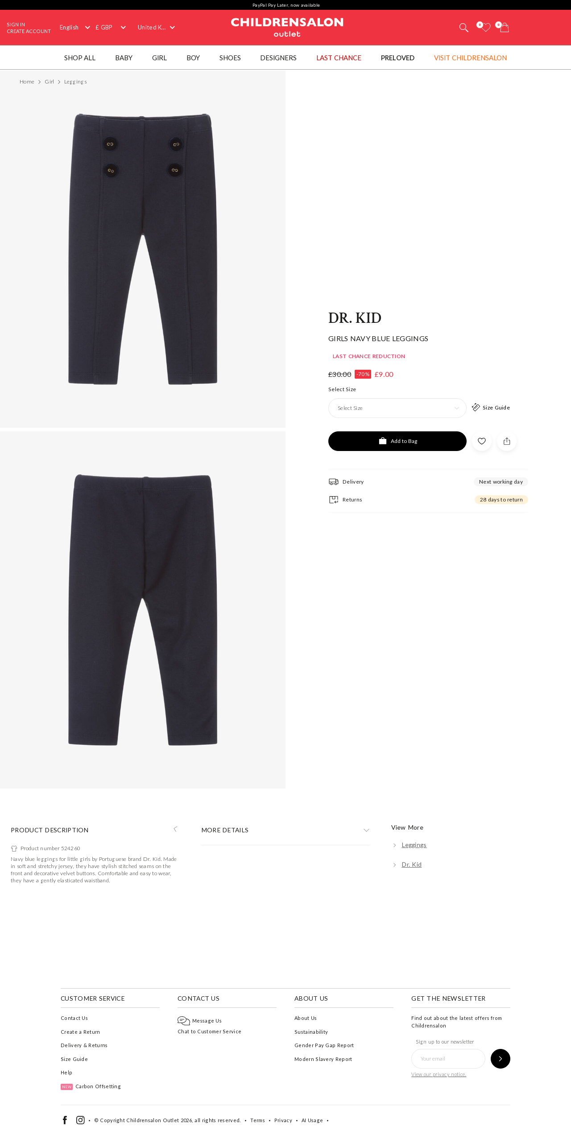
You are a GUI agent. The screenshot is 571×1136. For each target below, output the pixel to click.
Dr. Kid (354, 511)
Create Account (29, 31)
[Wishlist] (485, 27)
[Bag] (504, 27)
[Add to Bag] (397, 633)
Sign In (16, 24)
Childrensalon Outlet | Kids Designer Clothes (287, 26)
